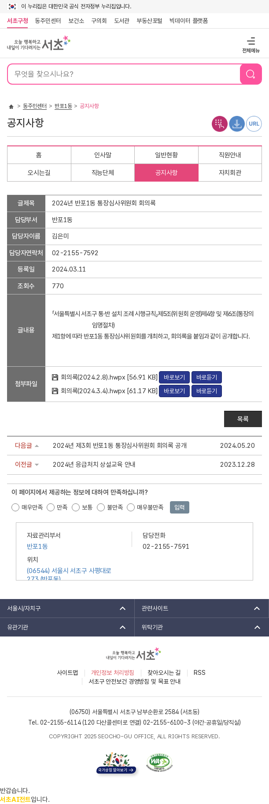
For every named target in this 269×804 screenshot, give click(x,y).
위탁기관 (198, 627)
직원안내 (230, 155)
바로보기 (174, 377)
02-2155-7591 (166, 547)
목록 (243, 419)
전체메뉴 (250, 41)
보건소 (76, 20)
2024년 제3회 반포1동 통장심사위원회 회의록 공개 (120, 446)
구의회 (99, 20)
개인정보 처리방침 (113, 672)
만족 (62, 507)
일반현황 (166, 155)
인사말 (102, 155)
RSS (200, 672)
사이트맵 (67, 672)
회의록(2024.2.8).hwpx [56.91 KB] (110, 377)
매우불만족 (150, 507)
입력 (179, 507)
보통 (87, 507)
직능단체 (103, 173)
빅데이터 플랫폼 (189, 20)
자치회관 (230, 173)
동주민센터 (46, 20)
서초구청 (17, 20)
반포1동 (63, 106)
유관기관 (63, 627)
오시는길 (39, 173)
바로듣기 (206, 377)
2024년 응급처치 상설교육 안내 (94, 465)
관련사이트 (198, 608)
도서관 (122, 20)
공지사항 (166, 173)
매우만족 (32, 507)
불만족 (115, 507)
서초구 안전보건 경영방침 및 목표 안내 (134, 681)
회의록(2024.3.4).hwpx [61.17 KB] (110, 391)
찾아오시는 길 (164, 672)
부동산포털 (149, 20)
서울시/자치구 (63, 608)
